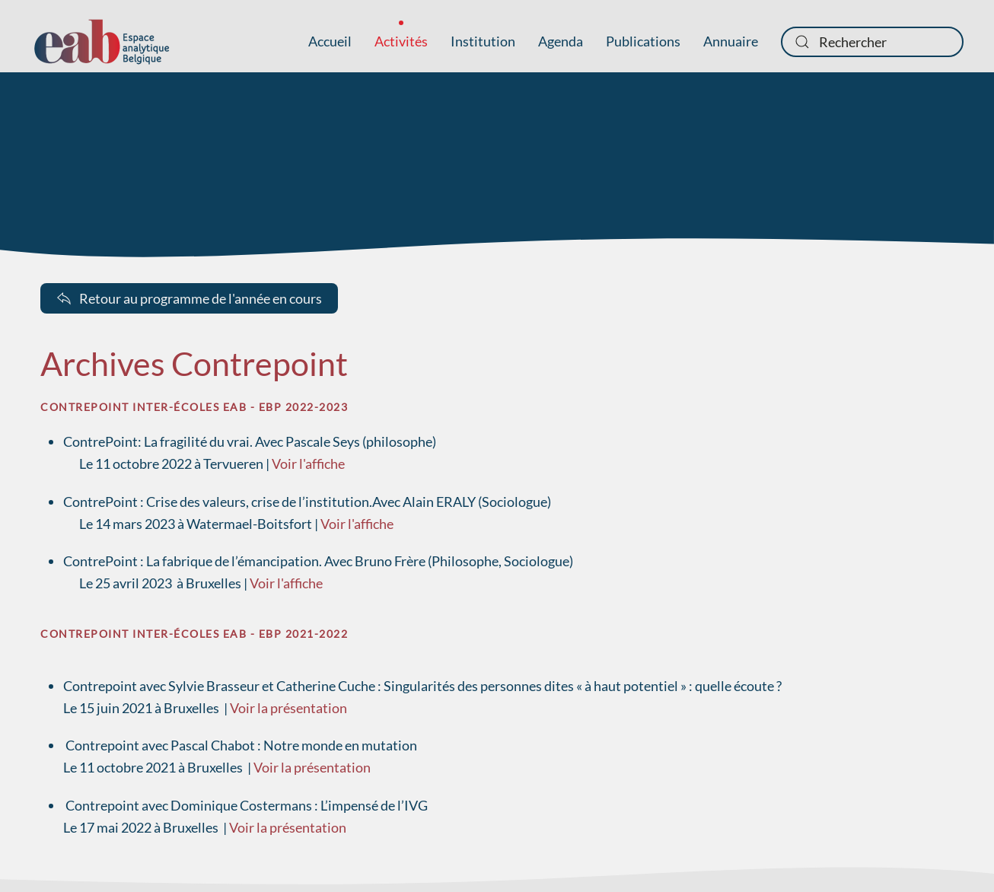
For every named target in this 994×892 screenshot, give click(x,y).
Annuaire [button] (730, 41)
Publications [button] (643, 41)
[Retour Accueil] (101, 41)
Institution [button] (483, 41)
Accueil (330, 41)
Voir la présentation (288, 707)
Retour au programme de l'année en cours (189, 298)
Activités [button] (401, 41)
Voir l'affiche (308, 463)
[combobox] (872, 42)
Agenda (560, 41)
